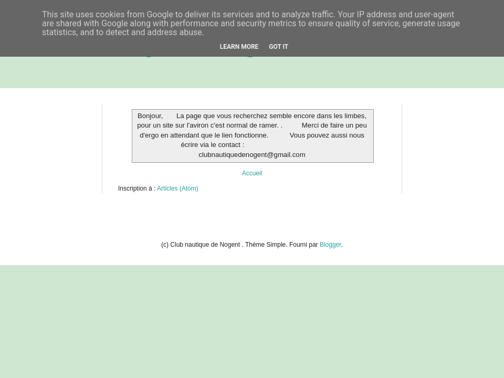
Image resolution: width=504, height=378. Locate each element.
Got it (278, 46)
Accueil (252, 173)
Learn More (239, 46)
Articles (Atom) (177, 188)
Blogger (330, 244)
